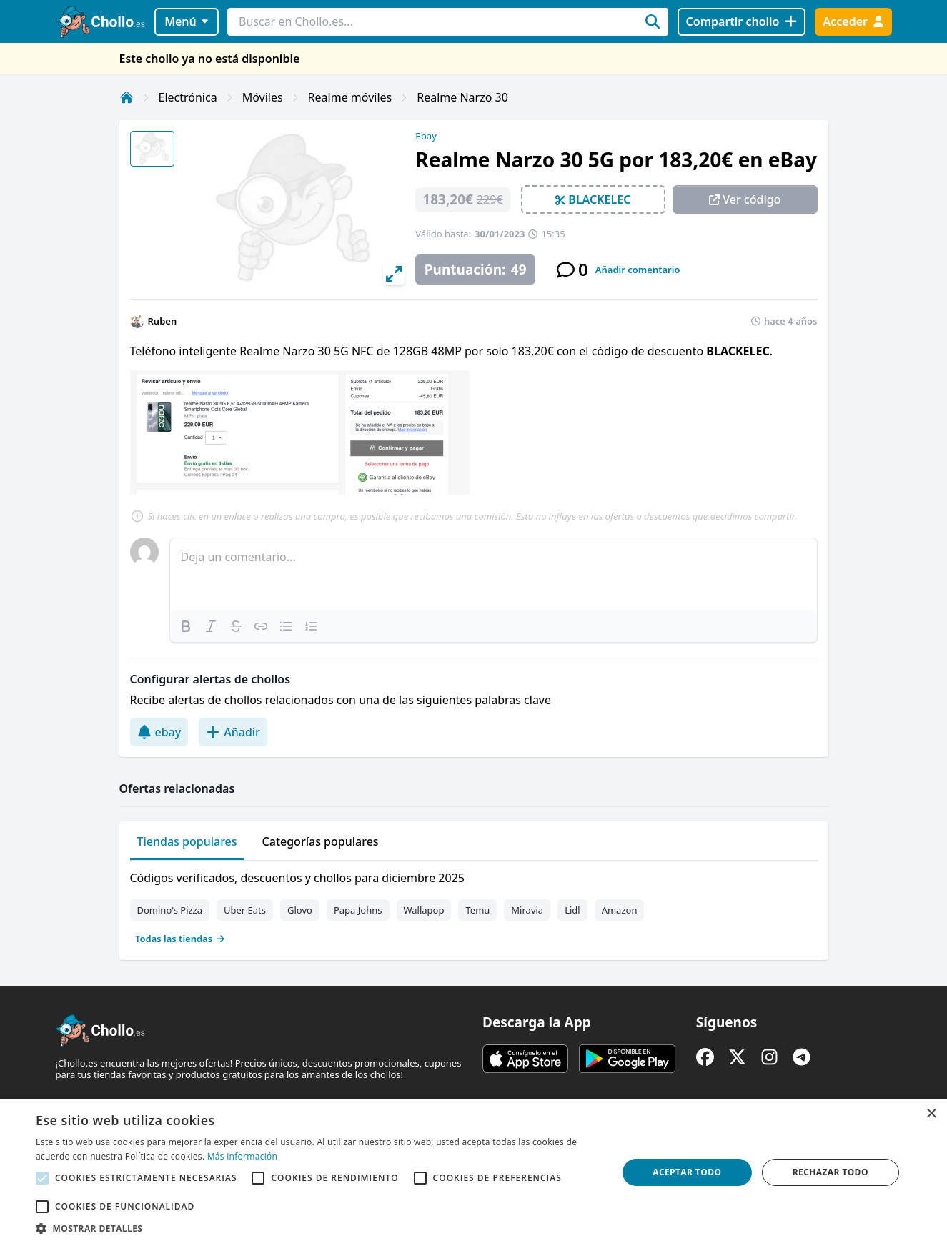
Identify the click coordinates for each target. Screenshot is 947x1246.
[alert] (473, 1172)
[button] (318, 1228)
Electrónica (188, 97)
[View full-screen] (394, 274)
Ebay (426, 136)
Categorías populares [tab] (320, 841)
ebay (159, 732)
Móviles (262, 97)
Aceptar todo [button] (687, 1172)
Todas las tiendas (180, 938)
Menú (186, 21)
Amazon (620, 910)
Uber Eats (245, 910)
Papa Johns (358, 910)
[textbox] (493, 574)
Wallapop (424, 910)
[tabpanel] (474, 905)
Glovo (299, 910)
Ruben (162, 321)
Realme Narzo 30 (462, 97)
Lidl (572, 910)
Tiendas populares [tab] (187, 841)
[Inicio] (126, 97)
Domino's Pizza (170, 910)
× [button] (931, 1114)
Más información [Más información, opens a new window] (242, 1156)
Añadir (233, 732)
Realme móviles (350, 97)
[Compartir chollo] (741, 22)
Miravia (527, 910)
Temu (477, 910)
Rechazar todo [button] (830, 1172)
